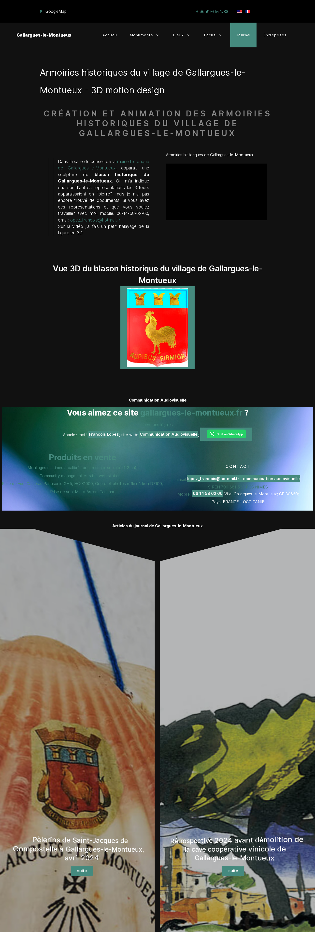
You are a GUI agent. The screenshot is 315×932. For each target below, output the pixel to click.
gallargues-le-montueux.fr (191, 412)
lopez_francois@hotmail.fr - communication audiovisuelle (243, 478)
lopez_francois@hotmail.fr (94, 220)
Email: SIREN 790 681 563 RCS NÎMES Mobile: (238, 486)
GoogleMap (56, 11)
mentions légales (158, 424)
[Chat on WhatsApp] (226, 434)
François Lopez (104, 434)
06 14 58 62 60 (208, 493)
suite (82, 866)
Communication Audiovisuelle (169, 434)
